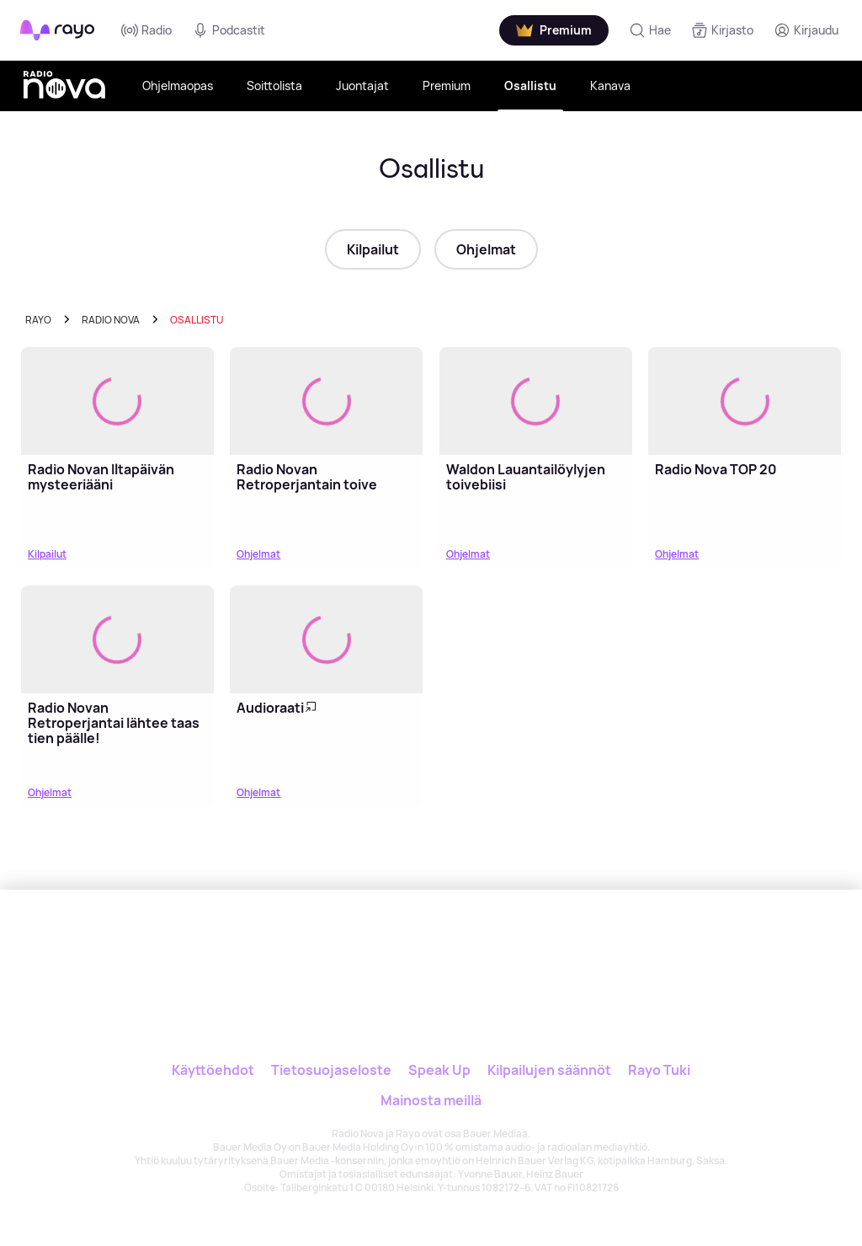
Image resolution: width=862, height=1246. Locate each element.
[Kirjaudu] (806, 30)
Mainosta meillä (431, 1100)
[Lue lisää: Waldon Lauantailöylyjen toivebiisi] (535, 401)
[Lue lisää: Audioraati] (326, 640)
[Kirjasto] (722, 30)
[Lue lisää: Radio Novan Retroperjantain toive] (326, 401)
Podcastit (228, 30)
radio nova (111, 320)
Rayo (38, 320)
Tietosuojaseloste (331, 1070)
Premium (447, 86)
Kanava (610, 86)
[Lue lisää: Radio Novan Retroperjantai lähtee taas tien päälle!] (117, 640)
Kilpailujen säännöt (549, 1070)
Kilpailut (373, 249)
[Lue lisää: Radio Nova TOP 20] (744, 401)
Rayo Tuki (659, 1070)
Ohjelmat (486, 249)
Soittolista (274, 86)
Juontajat (362, 86)
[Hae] (650, 30)
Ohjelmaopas (177, 86)
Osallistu (530, 86)
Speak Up (439, 1070)
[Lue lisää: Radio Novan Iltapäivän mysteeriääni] (117, 401)
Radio (146, 30)
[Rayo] (364, 946)
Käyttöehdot (213, 1070)
